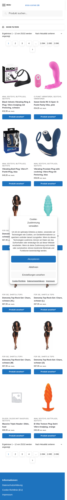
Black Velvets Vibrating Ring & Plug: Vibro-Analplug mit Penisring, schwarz (16, 105)
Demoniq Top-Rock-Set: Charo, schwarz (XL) (16, 299)
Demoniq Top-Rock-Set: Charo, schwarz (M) (16, 361)
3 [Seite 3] (22, 43)
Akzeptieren (33, 259)
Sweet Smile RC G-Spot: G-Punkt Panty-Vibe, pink (46, 103)
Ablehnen (33, 267)
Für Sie (5, 230)
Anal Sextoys (8, 97)
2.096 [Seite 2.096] (56, 43)
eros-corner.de (32, 5)
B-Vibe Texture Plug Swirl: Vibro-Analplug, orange (46, 425)
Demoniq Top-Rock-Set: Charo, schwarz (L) (48, 299)
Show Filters (10, 27)
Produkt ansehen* (16, 117)
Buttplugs (21, 97)
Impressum (50, 281)
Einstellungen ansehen (33, 274)
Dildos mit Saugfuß (18, 418)
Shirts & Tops (16, 294)
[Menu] (6, 5)
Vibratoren (39, 99)
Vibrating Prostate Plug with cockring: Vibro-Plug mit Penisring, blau (47, 172)
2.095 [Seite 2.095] (49, 43)
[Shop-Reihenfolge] (49, 33)
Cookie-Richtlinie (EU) (12, 490)
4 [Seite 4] (28, 43)
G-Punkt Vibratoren (43, 97)
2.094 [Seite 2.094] (42, 43)
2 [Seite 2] (15, 43)
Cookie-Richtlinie (19, 281)
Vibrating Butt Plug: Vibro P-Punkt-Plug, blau (15, 170)
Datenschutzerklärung (36, 281)
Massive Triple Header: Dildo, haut (15, 425)
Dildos (5, 418)
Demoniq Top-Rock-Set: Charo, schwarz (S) (48, 361)
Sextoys (6, 99)
